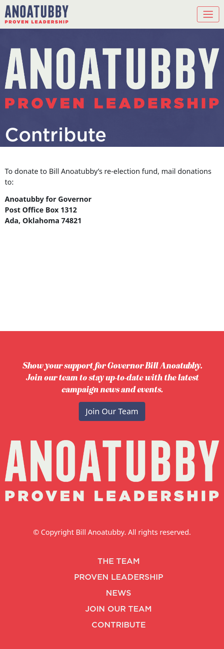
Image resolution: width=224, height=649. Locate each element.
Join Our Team (112, 411)
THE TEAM (118, 561)
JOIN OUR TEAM (118, 609)
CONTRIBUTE (119, 625)
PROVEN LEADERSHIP (118, 577)
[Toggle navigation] (208, 14)
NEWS (118, 593)
